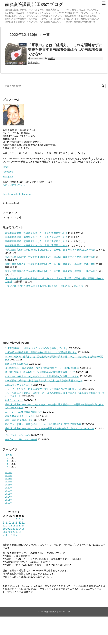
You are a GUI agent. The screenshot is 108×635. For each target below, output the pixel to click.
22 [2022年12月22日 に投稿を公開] (13, 529)
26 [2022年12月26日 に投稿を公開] (4, 532)
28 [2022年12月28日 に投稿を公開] (10, 532)
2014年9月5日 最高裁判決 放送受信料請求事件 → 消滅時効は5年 (42, 368)
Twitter (6, 167)
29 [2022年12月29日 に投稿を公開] (13, 532)
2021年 (8, 484)
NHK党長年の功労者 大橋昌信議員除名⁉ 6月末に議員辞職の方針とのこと (43, 380)
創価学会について (14, 400)
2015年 (8, 503)
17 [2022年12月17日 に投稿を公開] (20, 525)
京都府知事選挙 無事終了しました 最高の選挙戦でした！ (36, 233)
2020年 (8, 487)
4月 (9, 458)
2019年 (8, 490)
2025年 (8, 472)
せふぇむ (78, 286)
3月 (9, 461)
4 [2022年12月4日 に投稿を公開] (22, 519)
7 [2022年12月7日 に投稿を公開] (10, 522)
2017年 (8, 497)
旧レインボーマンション (17, 435)
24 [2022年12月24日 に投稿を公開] (20, 529)
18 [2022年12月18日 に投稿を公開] (23, 525)
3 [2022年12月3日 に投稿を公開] (19, 519)
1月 (9, 467)
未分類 (51, 58)
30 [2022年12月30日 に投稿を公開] (17, 532)
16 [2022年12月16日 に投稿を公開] (17, 525)
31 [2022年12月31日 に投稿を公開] (20, 532)
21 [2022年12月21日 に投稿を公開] (10, 529)
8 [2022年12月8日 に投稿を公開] (13, 522)
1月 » (14, 535)
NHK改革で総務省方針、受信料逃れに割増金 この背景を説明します (41, 352)
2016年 (8, 500)
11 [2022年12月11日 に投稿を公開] (23, 522)
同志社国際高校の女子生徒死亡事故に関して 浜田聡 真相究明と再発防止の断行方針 (50, 249)
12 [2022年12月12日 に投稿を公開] (4, 525)
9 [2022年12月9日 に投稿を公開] (16, 522)
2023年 (8, 478)
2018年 (8, 494)
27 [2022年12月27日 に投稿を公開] (7, 532)
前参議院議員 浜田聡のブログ (34, 4)
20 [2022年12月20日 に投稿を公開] (7, 529)
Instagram (8, 176)
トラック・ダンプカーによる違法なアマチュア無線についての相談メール (43, 389)
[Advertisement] (54, 314)
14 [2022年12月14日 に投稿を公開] (10, 525)
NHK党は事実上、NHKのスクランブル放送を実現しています (36, 348)
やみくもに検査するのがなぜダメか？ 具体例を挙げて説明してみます (42, 376)
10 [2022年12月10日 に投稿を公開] (20, 522)
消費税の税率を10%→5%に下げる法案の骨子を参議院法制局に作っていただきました (49, 428)
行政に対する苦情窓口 (16, 364)
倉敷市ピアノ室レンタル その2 (21, 439)
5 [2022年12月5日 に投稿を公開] (3, 522)
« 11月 (6, 535)
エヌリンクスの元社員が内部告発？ (23, 412)
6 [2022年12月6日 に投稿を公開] (6, 522)
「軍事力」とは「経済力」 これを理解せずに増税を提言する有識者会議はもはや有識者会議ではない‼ (65, 49)
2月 (9, 464)
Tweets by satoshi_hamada (17, 194)
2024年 (8, 475)
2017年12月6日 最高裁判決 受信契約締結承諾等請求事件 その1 (40, 372)
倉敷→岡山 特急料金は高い (19, 420)
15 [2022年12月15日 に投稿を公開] (13, 525)
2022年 (8, 481)
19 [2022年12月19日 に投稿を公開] (4, 529)
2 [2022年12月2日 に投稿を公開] (16, 519)
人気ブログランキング (14, 184)
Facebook (8, 171)
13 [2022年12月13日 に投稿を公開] (7, 525)
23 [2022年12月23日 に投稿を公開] (17, 529)
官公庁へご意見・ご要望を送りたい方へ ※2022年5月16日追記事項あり (43, 424)
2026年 (8, 455)
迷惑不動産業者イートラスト (20, 416)
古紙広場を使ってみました (19, 385)
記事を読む (34, 62)
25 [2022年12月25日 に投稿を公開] (23, 529)
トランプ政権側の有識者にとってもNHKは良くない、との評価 (37, 286)
